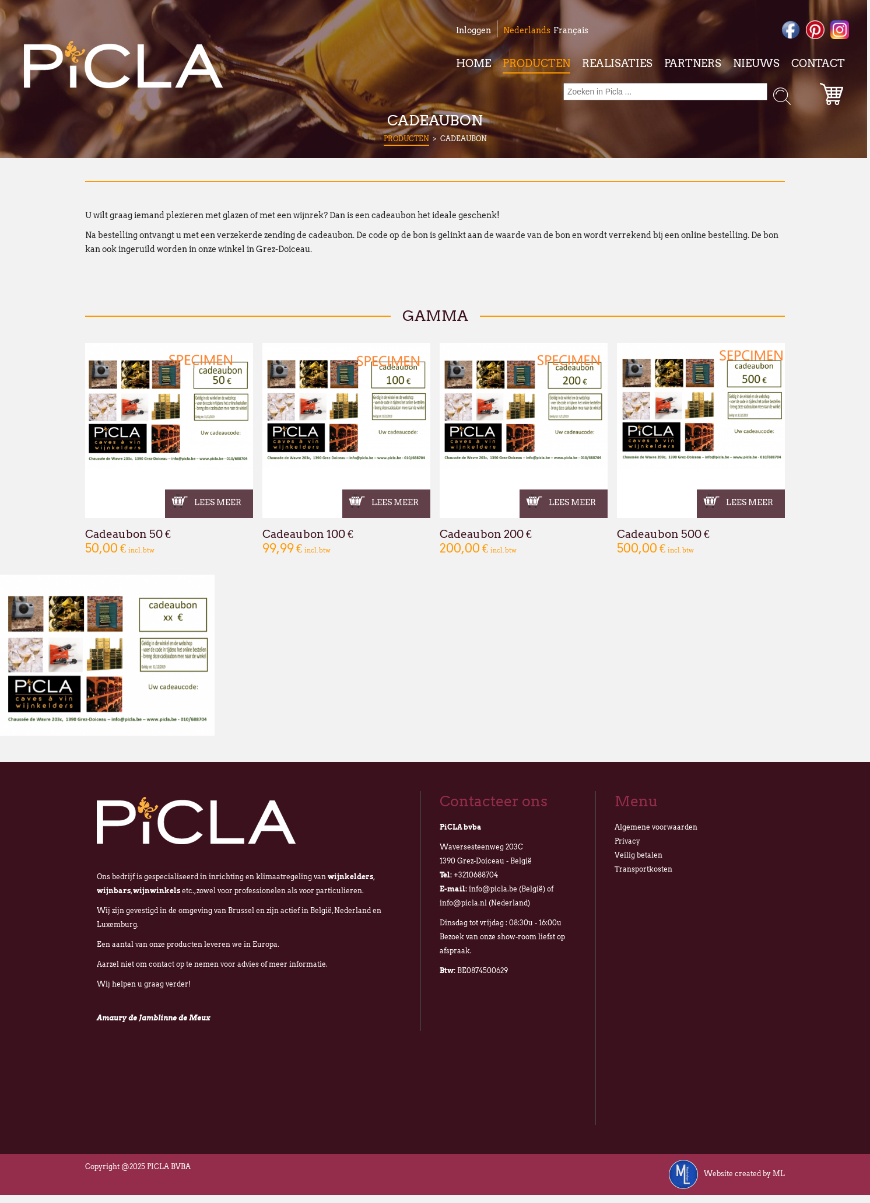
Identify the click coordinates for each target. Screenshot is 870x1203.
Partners (692, 63)
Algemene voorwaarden (656, 827)
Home (473, 63)
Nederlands (526, 30)
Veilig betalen (638, 855)
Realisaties (617, 63)
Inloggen (473, 30)
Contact (818, 63)
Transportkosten (643, 869)
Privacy (627, 841)
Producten (536, 63)
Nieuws (756, 63)
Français (570, 30)
